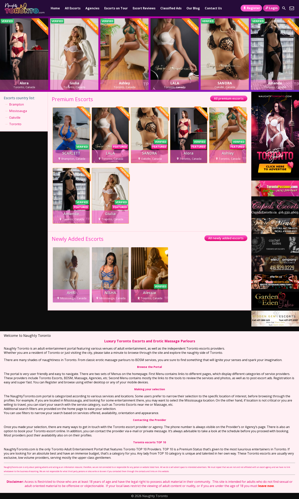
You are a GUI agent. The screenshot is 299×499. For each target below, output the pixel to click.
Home (55, 8)
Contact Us (213, 8)
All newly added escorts (226, 238)
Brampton (16, 104)
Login (271, 8)
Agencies (92, 8)
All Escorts (72, 8)
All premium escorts (229, 98)
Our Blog (193, 8)
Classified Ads (171, 8)
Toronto (15, 124)
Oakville (14, 117)
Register (251, 8)
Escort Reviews (144, 8)
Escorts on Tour (116, 8)
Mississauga (18, 111)
